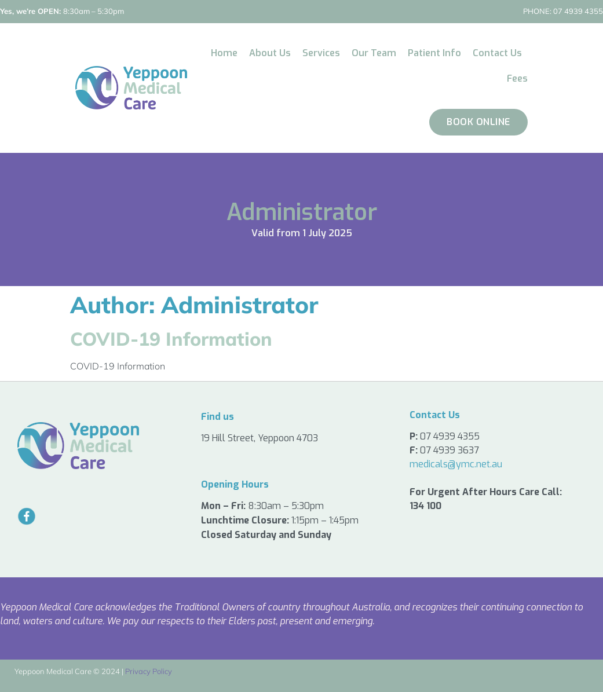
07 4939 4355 (563, 11)
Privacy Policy (148, 671)
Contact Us (497, 53)
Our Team (374, 53)
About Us (270, 53)
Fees (517, 78)
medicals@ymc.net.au (456, 464)
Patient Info (434, 53)
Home (224, 53)
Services (321, 53)
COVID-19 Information (171, 338)
